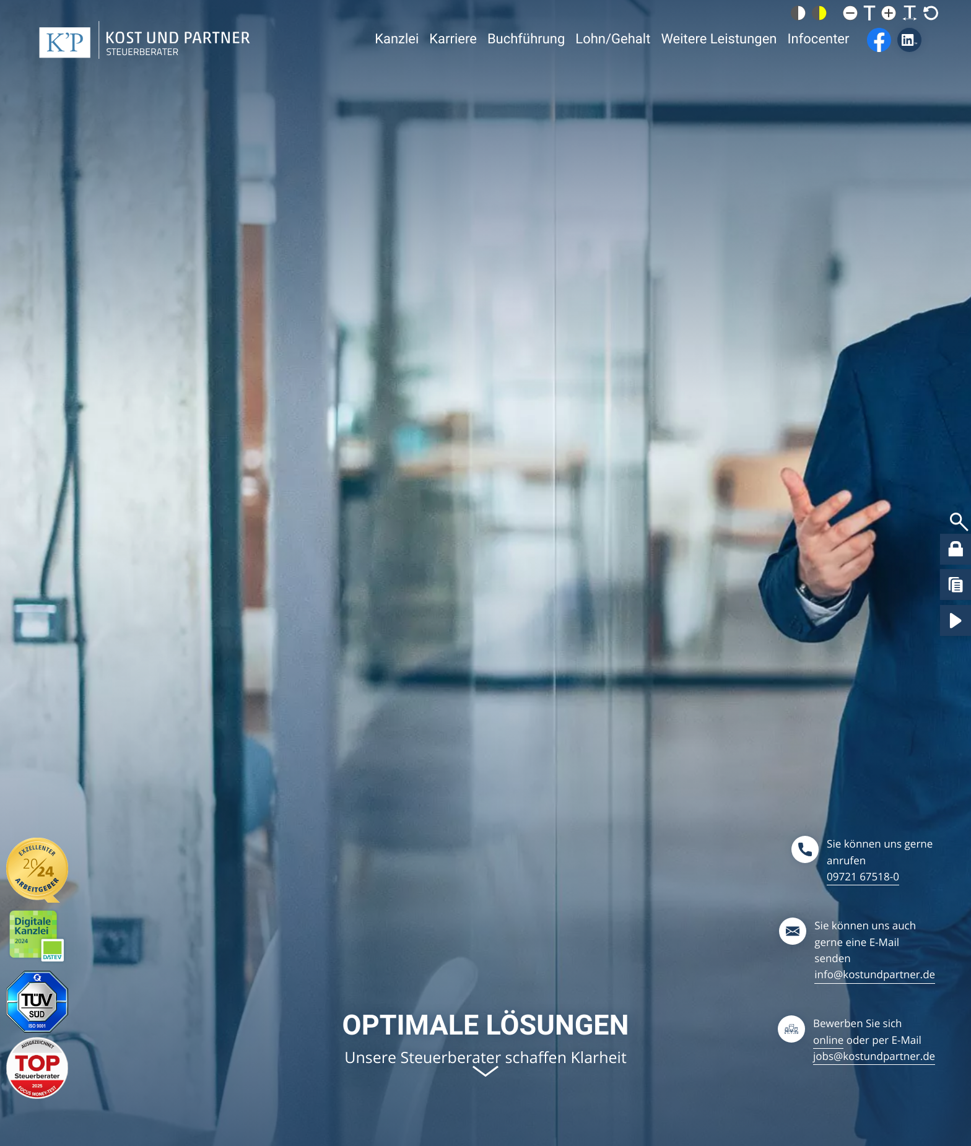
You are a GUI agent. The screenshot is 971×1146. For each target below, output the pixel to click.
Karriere (453, 58)
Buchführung (526, 58)
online (828, 1040)
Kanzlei (397, 58)
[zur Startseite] (144, 58)
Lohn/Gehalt (612, 58)
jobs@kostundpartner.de (874, 1056)
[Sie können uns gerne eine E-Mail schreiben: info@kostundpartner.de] (857, 950)
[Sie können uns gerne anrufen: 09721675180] (863, 860)
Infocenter (819, 58)
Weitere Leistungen (719, 58)
